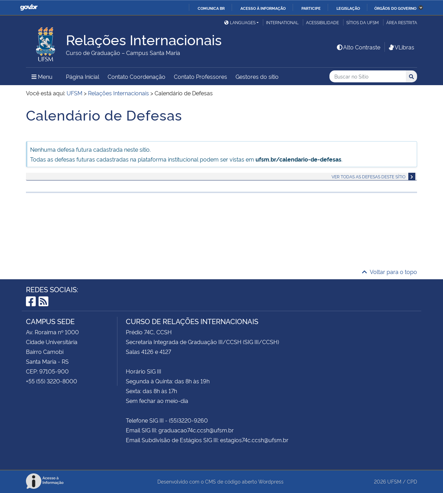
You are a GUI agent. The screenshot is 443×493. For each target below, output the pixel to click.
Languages (239, 22)
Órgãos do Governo (395, 8)
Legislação (348, 8)
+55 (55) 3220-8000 (51, 381)
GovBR (29, 7)
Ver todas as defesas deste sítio (368, 176)
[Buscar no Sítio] (367, 76)
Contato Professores (200, 76)
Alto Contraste (358, 47)
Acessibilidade (322, 22)
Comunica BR (211, 8)
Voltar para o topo (389, 271)
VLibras (401, 47)
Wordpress (271, 481)
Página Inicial (82, 76)
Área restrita (401, 22)
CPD (412, 481)
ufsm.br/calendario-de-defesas (298, 159)
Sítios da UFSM (362, 22)
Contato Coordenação (136, 76)
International (282, 22)
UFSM (394, 481)
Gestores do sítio (257, 76)
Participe (311, 8)
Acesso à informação (263, 8)
